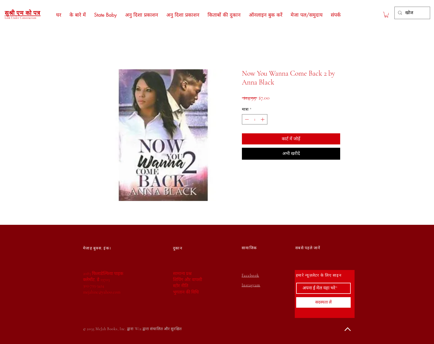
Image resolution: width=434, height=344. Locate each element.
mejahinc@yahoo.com (101, 292)
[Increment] (263, 119)
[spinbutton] (255, 119)
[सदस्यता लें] (323, 302)
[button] (386, 14)
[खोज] (411, 13)
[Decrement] (246, 119)
